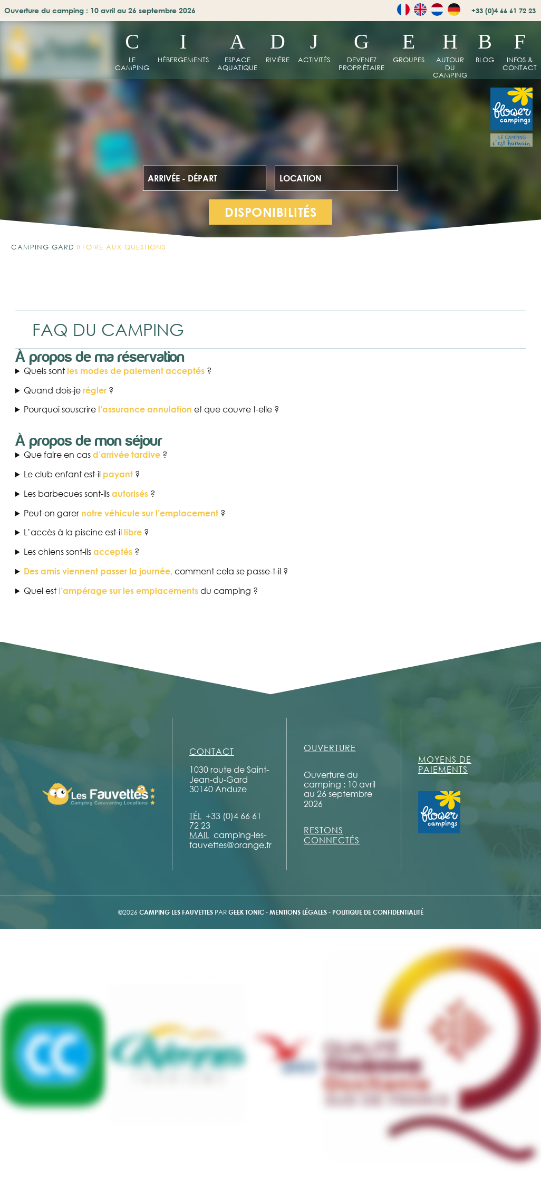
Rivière (277, 59)
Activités (314, 59)
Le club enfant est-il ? (82, 474)
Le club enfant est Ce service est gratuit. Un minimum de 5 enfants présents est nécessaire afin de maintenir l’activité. (270, 474)
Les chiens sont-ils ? (81, 551)
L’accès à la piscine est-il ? (86, 532)
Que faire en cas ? (95, 454)
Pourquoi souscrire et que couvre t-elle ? (151, 409)
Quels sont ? (117, 371)
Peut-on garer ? (124, 513)
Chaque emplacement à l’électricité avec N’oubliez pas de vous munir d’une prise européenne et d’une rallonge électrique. (270, 590)
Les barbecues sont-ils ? (89, 493)
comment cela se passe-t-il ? (156, 571)
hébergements (183, 59)
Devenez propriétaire (361, 63)
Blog (485, 59)
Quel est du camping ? (141, 590)
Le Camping (132, 63)
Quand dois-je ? (68, 390)
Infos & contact (520, 63)
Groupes (408, 59)
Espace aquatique (237, 63)
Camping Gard (42, 247)
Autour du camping (450, 67)
